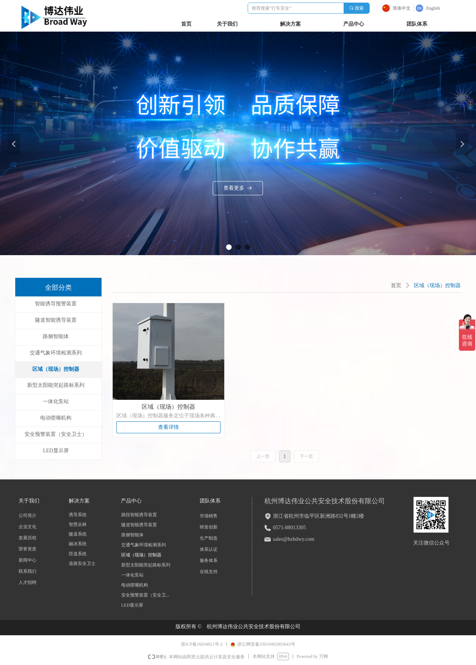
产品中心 (353, 24)
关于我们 (227, 24)
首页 (396, 285)
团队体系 (416, 24)
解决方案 (290, 24)
